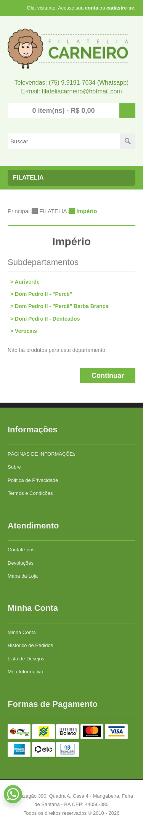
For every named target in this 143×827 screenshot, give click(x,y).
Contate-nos (21, 549)
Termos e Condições (30, 493)
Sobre (14, 467)
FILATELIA (52, 211)
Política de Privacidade (33, 480)
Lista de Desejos (26, 659)
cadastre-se (120, 8)
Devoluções (21, 563)
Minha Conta (22, 632)
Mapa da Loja (23, 576)
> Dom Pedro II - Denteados (45, 319)
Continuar (108, 375)
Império (86, 211)
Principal (19, 211)
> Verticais (23, 331)
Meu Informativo (25, 671)
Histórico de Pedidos (30, 645)
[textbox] (64, 141)
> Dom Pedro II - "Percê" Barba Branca (59, 306)
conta (91, 8)
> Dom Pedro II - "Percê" (41, 294)
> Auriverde (25, 282)
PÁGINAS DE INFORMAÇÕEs (42, 454)
